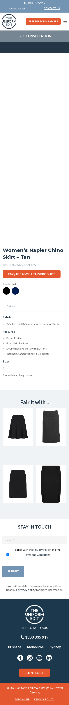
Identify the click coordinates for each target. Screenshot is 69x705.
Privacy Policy (42, 549)
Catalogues (17, 8)
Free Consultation (34, 36)
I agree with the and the (37, 552)
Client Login (34, 672)
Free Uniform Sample (43, 21)
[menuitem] (52, 8)
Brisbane (14, 647)
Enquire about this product (31, 274)
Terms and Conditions (37, 554)
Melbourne (35, 647)
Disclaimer (22, 699)
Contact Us (52, 8)
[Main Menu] (65, 21)
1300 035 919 (35, 637)
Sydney (55, 647)
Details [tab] (10, 306)
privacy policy (27, 589)
